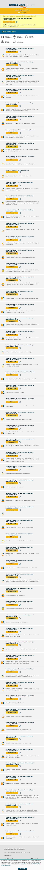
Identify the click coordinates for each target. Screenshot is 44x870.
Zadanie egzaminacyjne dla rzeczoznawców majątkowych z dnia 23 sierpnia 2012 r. (20, 210)
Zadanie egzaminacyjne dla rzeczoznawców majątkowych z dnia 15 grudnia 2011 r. (20, 372)
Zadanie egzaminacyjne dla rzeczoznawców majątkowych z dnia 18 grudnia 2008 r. (20, 723)
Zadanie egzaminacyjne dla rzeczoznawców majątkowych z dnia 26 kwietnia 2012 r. (20, 237)
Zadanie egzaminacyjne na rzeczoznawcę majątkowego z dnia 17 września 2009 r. (19, 561)
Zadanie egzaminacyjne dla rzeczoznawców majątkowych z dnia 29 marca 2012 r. (20, 251)
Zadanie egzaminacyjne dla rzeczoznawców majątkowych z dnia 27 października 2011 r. (20, 359)
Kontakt (28, 852)
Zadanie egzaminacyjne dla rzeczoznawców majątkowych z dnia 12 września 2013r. (20, 90)
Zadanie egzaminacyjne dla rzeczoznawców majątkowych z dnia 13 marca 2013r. (20, 157)
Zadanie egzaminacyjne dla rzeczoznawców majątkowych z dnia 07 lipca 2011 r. (20, 332)
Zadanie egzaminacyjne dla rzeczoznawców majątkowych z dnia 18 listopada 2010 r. (20, 439)
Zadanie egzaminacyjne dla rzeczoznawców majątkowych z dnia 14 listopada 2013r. (20, 62)
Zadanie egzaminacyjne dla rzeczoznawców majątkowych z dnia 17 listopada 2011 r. (20, 386)
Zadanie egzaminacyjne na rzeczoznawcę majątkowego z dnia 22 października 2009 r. (19, 548)
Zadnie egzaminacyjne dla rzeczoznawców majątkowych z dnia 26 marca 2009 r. (20, 615)
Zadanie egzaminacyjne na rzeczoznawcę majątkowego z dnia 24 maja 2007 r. (19, 736)
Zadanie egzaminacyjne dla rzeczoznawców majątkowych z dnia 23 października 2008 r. (20, 696)
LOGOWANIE (18, 10)
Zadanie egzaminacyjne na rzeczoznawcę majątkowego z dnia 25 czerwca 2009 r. (19, 575)
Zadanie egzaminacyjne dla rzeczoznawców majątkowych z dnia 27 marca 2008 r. (20, 669)
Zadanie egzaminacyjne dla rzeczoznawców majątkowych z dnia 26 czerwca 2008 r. (20, 656)
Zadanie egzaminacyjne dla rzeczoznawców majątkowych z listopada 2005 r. (20, 831)
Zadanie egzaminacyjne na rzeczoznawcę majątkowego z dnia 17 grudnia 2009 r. (19, 521)
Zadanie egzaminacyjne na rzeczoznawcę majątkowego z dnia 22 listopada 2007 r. (19, 804)
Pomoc (5, 852)
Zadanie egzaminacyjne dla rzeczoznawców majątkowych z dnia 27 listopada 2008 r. (20, 710)
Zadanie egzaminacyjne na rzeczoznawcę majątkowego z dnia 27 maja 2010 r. (19, 467)
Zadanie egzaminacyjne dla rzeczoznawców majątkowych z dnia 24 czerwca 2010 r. (20, 399)
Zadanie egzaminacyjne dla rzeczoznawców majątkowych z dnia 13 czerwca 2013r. (20, 130)
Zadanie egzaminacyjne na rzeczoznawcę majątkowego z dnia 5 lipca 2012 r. (19, 183)
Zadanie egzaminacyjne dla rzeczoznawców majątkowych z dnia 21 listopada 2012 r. (20, 277)
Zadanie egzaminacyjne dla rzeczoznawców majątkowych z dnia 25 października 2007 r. (20, 763)
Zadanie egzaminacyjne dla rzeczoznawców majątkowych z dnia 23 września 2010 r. (20, 413)
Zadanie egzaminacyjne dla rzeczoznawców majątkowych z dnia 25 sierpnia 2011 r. (20, 345)
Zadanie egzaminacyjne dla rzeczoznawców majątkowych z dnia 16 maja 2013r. (20, 117)
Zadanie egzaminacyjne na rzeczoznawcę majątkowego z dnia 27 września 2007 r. (19, 777)
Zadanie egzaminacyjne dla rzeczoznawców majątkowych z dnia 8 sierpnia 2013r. (20, 103)
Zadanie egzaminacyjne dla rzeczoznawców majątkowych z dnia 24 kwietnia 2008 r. (20, 642)
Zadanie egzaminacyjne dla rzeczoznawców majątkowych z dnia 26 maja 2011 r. (20, 305)
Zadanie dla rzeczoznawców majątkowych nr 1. (18, 170)
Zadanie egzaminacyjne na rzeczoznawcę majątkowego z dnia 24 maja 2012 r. (19, 196)
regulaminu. (23, 863)
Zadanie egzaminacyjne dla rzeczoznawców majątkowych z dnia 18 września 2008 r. (20, 683)
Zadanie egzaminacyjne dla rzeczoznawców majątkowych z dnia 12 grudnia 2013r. (20, 49)
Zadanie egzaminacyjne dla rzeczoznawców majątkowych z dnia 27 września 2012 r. (20, 264)
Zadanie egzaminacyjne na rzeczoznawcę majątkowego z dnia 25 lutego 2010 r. (19, 494)
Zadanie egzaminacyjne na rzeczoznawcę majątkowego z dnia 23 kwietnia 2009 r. (19, 602)
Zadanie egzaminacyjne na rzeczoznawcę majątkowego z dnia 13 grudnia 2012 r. (19, 292)
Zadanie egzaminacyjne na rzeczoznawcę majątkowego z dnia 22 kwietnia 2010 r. (19, 507)
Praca (25, 852)
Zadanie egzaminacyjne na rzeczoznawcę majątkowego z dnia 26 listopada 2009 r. (19, 534)
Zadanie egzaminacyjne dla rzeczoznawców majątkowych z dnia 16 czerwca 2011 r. (20, 318)
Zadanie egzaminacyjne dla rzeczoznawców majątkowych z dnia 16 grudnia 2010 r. (20, 453)
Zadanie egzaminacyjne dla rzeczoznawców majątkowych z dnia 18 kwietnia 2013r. (20, 144)
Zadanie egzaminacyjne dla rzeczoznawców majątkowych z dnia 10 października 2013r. (20, 76)
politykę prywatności (5, 865)
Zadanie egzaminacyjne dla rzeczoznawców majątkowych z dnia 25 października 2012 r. (20, 224)
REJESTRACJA (25, 10)
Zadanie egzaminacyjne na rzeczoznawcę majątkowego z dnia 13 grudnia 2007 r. (19, 750)
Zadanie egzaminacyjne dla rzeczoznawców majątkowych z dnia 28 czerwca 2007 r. (20, 790)
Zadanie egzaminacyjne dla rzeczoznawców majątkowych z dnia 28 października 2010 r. (20, 426)
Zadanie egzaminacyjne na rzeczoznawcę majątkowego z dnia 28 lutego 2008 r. (19, 629)
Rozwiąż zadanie (9, 22)
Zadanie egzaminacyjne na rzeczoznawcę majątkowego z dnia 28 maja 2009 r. (19, 589)
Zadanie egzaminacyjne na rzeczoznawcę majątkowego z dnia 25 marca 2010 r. (19, 480)
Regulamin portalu (11, 852)
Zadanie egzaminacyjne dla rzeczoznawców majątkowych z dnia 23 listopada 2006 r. (20, 818)
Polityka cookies (19, 852)
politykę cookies (36, 863)
